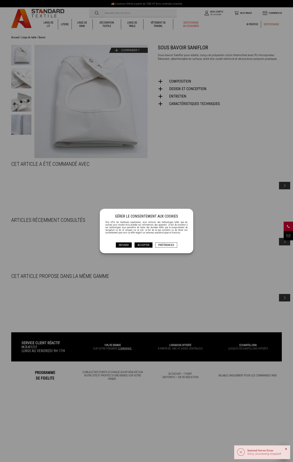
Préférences (166, 245)
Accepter (143, 245)
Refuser (124, 245)
